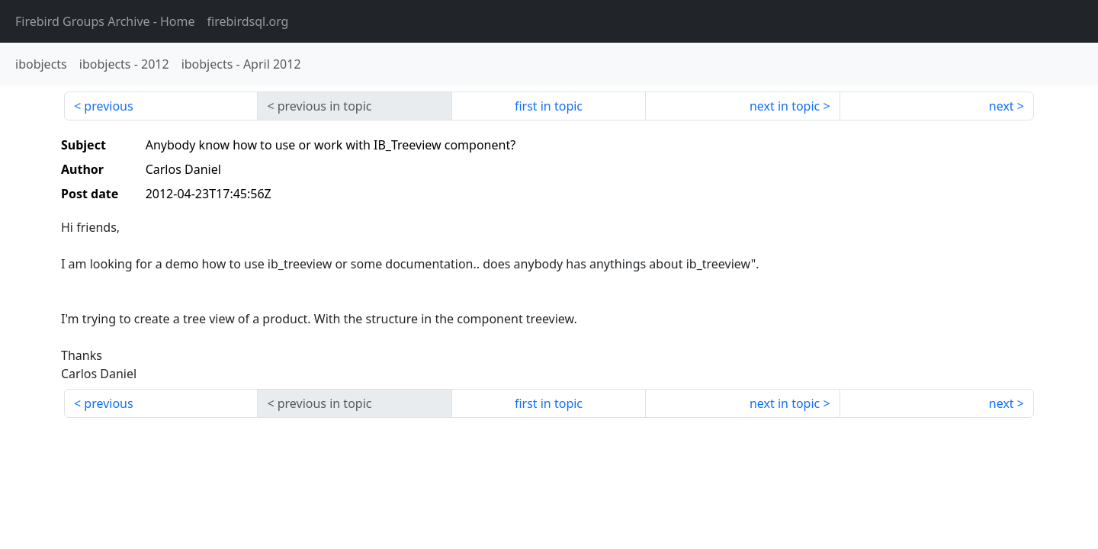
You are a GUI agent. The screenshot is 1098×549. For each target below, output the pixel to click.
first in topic (549, 106)
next (1001, 106)
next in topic (785, 106)
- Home (105, 21)
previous (108, 106)
